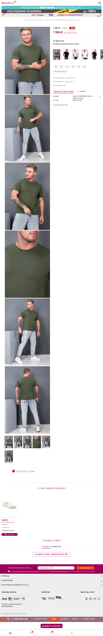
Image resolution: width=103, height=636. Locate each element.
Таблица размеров (60, 71)
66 (85, 67)
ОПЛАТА (75, 619)
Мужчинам (33, 20)
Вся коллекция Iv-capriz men (63, 78)
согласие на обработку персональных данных (25, 571)
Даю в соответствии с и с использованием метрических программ (52, 571)
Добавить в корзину (51, 626)
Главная (26, 20)
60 (67, 67)
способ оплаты (7, 606)
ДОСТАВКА (64, 619)
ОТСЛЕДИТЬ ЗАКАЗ (88, 619)
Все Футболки (58, 85)
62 (73, 67)
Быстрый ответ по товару (25, 471)
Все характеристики (60, 105)
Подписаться (85, 568)
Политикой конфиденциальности (59, 571)
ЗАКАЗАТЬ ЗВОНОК (41, 619)
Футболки (48, 20)
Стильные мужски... (8, 530)
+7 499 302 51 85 (20, 618)
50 (61, 67)
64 (79, 67)
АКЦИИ (53, 619)
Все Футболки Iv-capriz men (63, 82)
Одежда (40, 20)
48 (56, 67)
